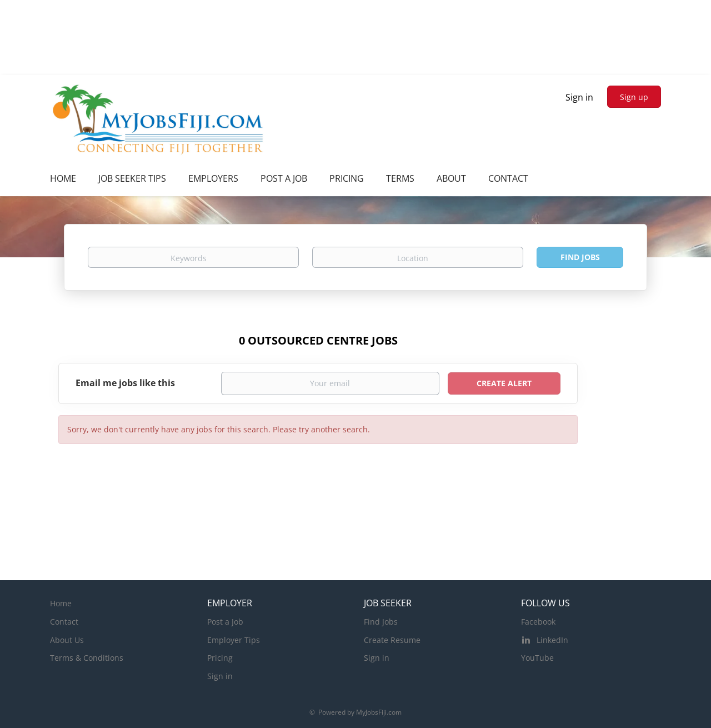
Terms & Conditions (86, 657)
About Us (67, 640)
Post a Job (225, 621)
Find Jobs (580, 257)
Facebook (538, 621)
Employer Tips (233, 640)
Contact (64, 621)
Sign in (579, 97)
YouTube (537, 657)
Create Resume (392, 640)
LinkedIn (552, 640)
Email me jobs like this (125, 383)
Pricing (220, 657)
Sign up (634, 97)
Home (61, 603)
